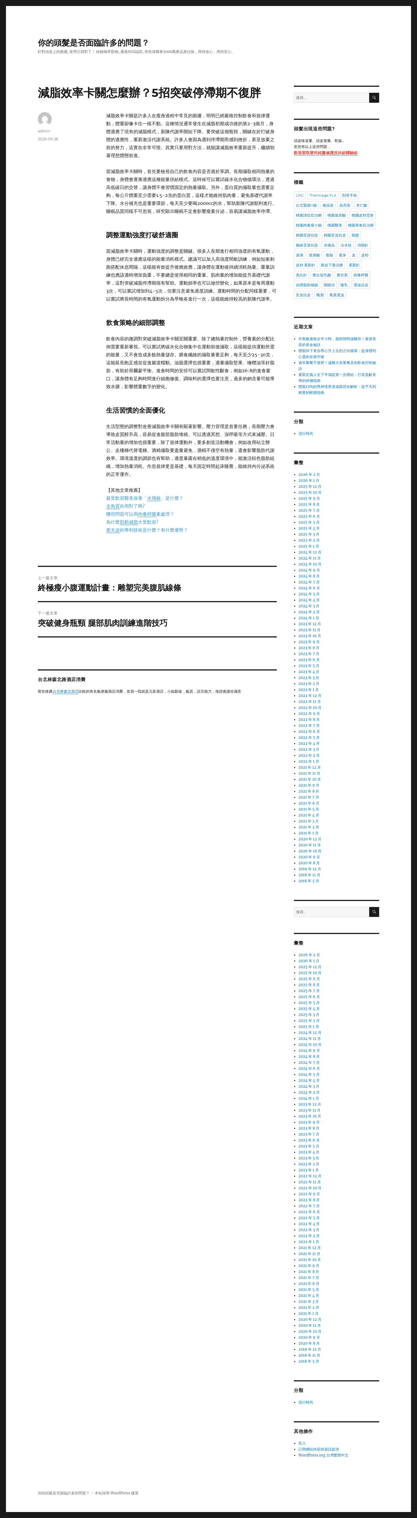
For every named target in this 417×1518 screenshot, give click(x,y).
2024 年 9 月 (309, 570)
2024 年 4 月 (309, 600)
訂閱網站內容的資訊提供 (318, 1449)
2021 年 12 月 (309, 767)
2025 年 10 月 (309, 492)
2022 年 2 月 (309, 755)
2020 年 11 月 (309, 845)
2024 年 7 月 (309, 582)
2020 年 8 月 (309, 863)
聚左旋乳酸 (322, 275)
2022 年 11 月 (309, 701)
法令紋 (346, 245)
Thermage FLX (323, 195)
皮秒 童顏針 (305, 265)
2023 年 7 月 (308, 653)
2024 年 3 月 (308, 606)
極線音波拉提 (307, 245)
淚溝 (299, 255)
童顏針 (354, 265)
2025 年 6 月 (309, 516)
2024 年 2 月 (309, 612)
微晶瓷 (328, 205)
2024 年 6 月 (309, 588)
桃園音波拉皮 (335, 235)
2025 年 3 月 (308, 534)
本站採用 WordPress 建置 (117, 1493)
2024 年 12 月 (309, 552)
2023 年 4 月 (308, 671)
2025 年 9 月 (309, 498)
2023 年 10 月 (309, 635)
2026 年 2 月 (309, 474)
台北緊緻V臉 (306, 205)
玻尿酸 (314, 255)
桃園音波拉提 (307, 235)
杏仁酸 (361, 205)
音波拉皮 (303, 295)
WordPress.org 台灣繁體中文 (323, 1455)
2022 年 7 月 (309, 725)
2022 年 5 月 (309, 737)
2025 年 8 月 (309, 504)
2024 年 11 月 (309, 558)
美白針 (301, 275)
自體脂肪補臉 (307, 285)
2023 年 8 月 (308, 647)
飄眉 (320, 295)
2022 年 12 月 (309, 695)
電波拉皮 (361, 285)
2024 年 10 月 (309, 564)
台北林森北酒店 (66, 692)
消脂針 (362, 245)
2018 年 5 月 (308, 881)
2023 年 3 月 (308, 677)
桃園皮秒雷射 (363, 215)
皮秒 (365, 255)
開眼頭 (329, 285)
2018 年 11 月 (309, 875)
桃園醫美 (334, 225)
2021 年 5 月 (308, 809)
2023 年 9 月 (309, 641)
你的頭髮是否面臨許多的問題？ (93, 43)
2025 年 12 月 (309, 486)
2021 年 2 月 (308, 827)
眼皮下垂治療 (332, 265)
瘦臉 (329, 255)
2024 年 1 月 (308, 618)
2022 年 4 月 (309, 743)
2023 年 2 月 (308, 683)
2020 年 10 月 (309, 851)
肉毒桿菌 (361, 275)
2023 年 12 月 (309, 624)
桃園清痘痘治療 (309, 215)
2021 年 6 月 (308, 803)
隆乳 (344, 285)
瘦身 (342, 255)
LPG (300, 195)
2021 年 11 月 (309, 773)
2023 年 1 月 (308, 689)
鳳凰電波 (336, 295)
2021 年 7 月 (308, 797)
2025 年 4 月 (309, 528)
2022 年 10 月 (309, 707)
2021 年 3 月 (308, 821)
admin (44, 131)
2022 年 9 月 (309, 713)
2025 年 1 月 (308, 546)
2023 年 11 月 (309, 630)
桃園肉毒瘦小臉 (309, 225)
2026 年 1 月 (308, 480)
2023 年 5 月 (308, 665)
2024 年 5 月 (309, 594)
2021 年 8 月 (308, 791)
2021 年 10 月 (309, 779)
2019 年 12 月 (309, 869)
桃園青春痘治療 (361, 225)
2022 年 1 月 (308, 761)
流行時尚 (305, 433)
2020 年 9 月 (309, 857)
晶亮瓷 (344, 205)
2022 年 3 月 (308, 749)
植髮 (355, 235)
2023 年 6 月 (309, 659)
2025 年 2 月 (309, 540)
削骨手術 (349, 195)
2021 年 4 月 (308, 815)
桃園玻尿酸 (336, 215)
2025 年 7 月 (309, 510)
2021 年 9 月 (308, 785)
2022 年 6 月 (309, 731)
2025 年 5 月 (309, 522)
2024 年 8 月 (309, 576)
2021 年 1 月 (308, 833)
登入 (302, 1443)
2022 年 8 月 (309, 719)
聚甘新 (342, 275)
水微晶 (329, 245)
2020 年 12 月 (309, 839)
